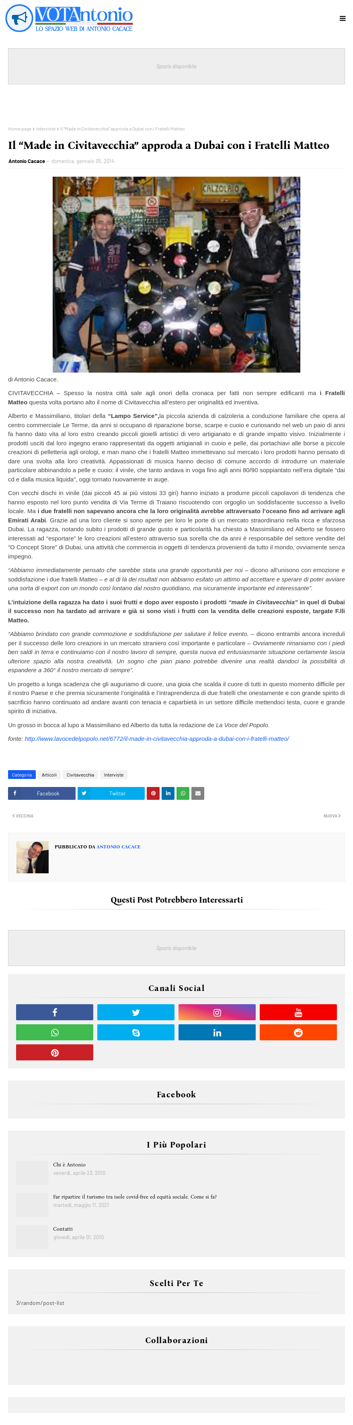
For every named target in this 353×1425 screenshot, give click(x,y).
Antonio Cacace (26, 161)
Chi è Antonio (69, 1165)
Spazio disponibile (176, 66)
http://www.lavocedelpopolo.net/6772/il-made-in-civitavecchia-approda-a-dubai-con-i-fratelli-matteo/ (157, 738)
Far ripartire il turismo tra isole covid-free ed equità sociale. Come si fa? (135, 1197)
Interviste (45, 128)
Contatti (63, 1229)
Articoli (49, 774)
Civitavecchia (80, 774)
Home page (19, 128)
